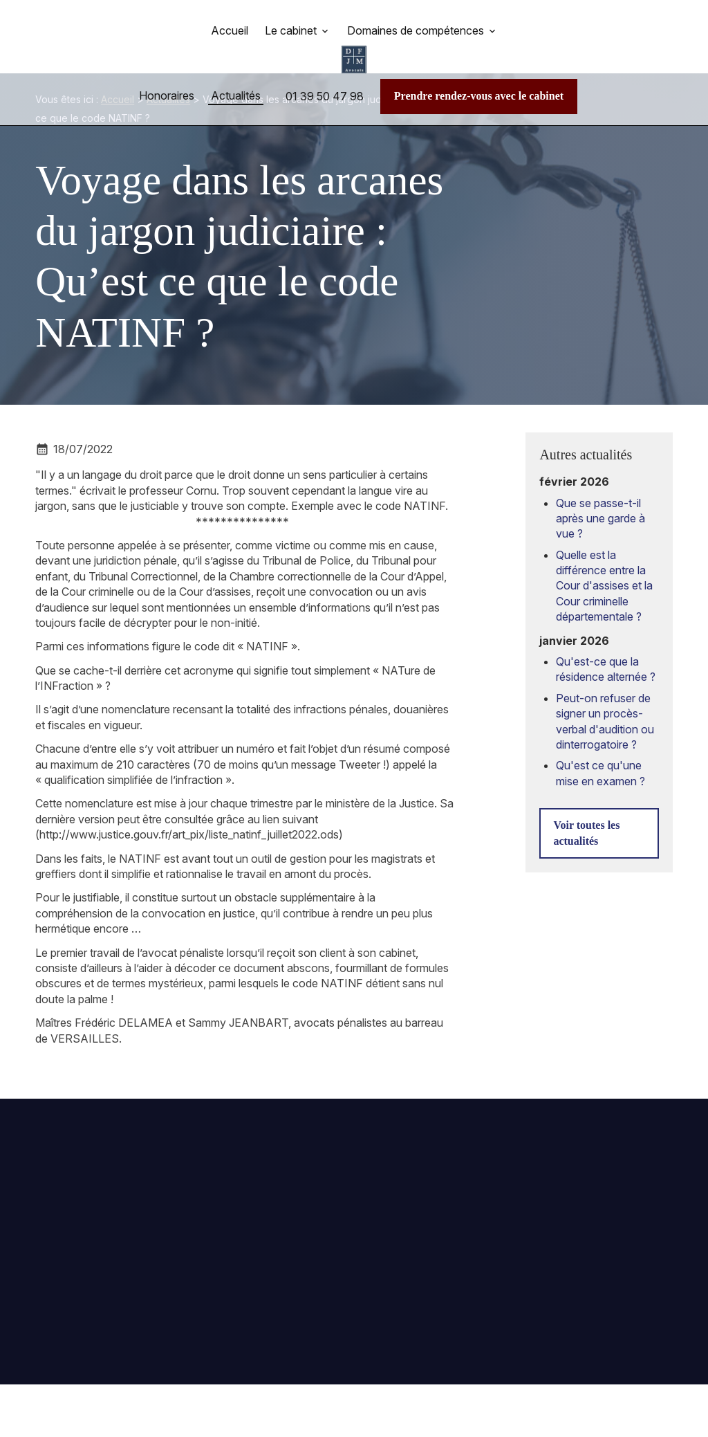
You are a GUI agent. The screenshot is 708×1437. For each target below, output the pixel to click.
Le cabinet (291, 30)
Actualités (236, 95)
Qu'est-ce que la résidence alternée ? (605, 658)
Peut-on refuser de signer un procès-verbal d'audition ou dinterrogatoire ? (605, 711)
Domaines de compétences (415, 30)
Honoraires (166, 95)
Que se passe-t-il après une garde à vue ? (600, 508)
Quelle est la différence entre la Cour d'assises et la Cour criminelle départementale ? (604, 576)
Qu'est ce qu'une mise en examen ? (600, 762)
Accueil (229, 30)
